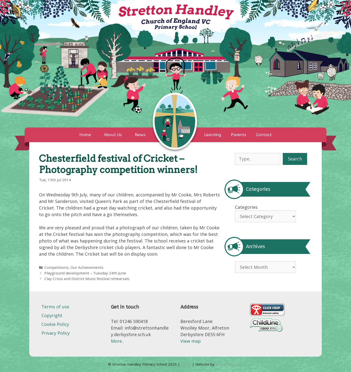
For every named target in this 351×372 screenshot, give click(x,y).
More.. (117, 341)
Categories (246, 207)
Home (85, 134)
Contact (264, 134)
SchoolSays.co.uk (229, 364)
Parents (238, 134)
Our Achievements (87, 267)
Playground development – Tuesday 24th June (85, 273)
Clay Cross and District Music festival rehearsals (86, 278)
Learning (212, 134)
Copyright (51, 315)
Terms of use (55, 307)
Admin (186, 364)
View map (190, 341)
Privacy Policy (55, 333)
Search (295, 159)
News (140, 134)
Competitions (56, 267)
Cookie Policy (55, 324)
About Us (113, 134)
